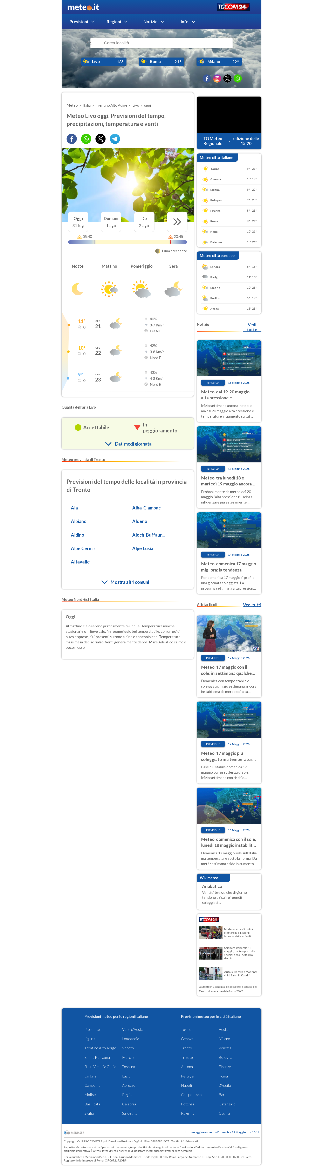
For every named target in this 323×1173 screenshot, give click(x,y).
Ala (74, 507)
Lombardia (130, 1038)
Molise (90, 1094)
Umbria (90, 1076)
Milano (224, 1038)
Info (184, 21)
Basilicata (92, 1104)
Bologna (225, 1057)
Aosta (223, 1029)
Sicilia (89, 1113)
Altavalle (80, 562)
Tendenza (213, 382)
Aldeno (139, 521)
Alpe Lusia (142, 548)
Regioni (113, 21)
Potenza (187, 1104)
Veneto (128, 1048)
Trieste (187, 1057)
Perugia (187, 1076)
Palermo (187, 1113)
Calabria (129, 1104)
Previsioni (78, 21)
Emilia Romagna (97, 1057)
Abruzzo (128, 1085)
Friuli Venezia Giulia (100, 1066)
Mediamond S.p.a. (96, 1157)
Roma (223, 1076)
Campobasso (191, 1094)
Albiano (79, 521)
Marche (128, 1057)
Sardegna (129, 1113)
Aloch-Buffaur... (148, 535)
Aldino (77, 535)
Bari (222, 1094)
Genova (187, 1038)
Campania (92, 1085)
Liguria (90, 1038)
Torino (186, 1029)
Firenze (225, 1066)
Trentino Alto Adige (100, 1048)
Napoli (186, 1085)
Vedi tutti (252, 604)
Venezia (225, 1048)
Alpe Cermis (83, 548)
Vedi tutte (252, 327)
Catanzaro (227, 1104)
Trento (186, 1048)
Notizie (150, 21)
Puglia (127, 1094)
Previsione (213, 657)
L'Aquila (225, 1085)
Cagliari (225, 1113)
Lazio (126, 1076)
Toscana (128, 1066)
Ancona (187, 1066)
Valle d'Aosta (132, 1029)
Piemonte (92, 1029)
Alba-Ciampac (146, 507)
